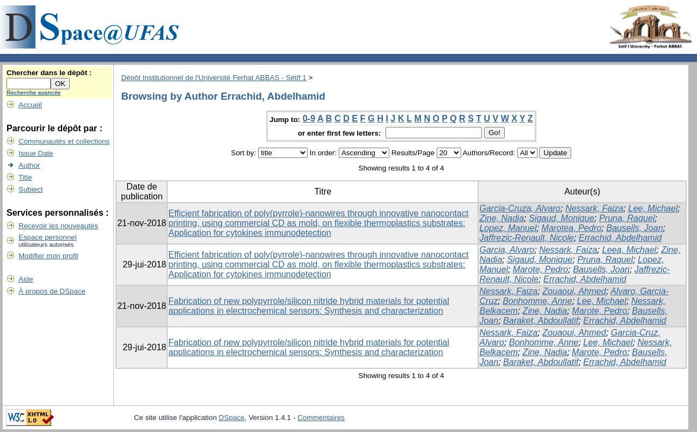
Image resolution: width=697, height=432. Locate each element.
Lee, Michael (653, 208)
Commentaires (321, 417)
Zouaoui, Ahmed (574, 291)
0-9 (309, 118)
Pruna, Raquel (627, 218)
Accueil (30, 105)
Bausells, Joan (635, 228)
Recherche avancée (34, 92)
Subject (30, 189)
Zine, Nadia (501, 218)
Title (25, 177)
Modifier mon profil (48, 256)
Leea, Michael (629, 249)
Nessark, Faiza (594, 208)
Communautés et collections (64, 141)
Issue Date (36, 153)
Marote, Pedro (540, 269)
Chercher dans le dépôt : (49, 73)
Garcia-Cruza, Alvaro (519, 208)
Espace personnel (48, 237)
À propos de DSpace (52, 291)
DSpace (231, 417)
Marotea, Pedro (571, 228)
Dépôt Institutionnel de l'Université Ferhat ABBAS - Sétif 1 (213, 78)
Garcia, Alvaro (506, 249)
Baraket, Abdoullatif (540, 320)
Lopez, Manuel (507, 228)
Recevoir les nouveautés (58, 226)
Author (29, 165)
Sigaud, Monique (561, 218)
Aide (26, 279)
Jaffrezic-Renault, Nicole (526, 237)
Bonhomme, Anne (537, 301)
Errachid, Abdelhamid (620, 237)
